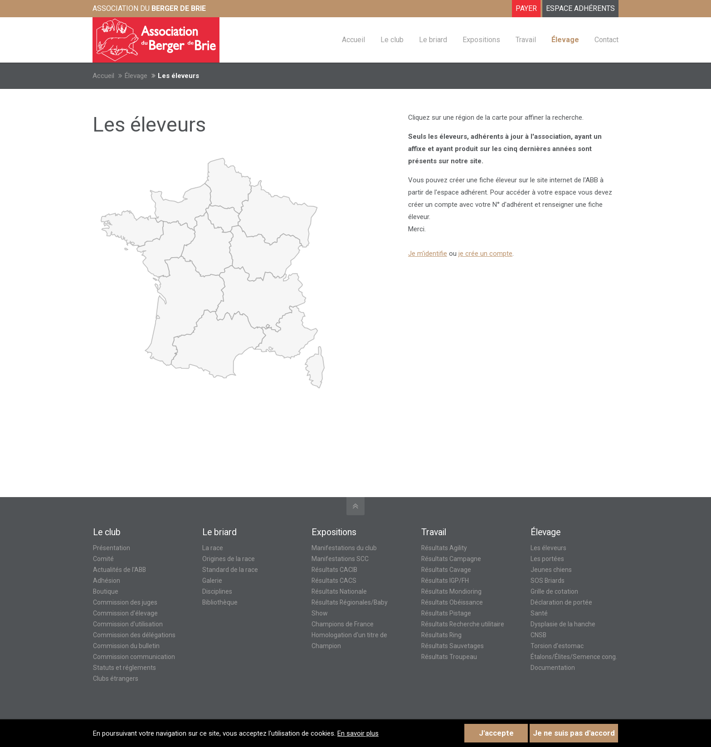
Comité (103, 558)
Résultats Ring (441, 635)
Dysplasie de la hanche (563, 624)
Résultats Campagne (451, 558)
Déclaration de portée (561, 602)
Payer (526, 8)
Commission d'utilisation (128, 624)
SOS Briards (548, 580)
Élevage (136, 76)
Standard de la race (230, 569)
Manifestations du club (344, 548)
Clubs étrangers (115, 678)
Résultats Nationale (339, 591)
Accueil (103, 76)
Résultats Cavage (446, 569)
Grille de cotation (554, 591)
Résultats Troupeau (449, 656)
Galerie (212, 580)
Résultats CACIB (334, 569)
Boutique (105, 591)
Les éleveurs (548, 548)
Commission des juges (125, 602)
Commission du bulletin (126, 645)
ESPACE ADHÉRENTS (580, 8)
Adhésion (106, 580)
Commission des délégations (134, 635)
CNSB (538, 635)
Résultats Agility (444, 548)
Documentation (553, 667)
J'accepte (496, 733)
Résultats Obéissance (452, 602)
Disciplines (217, 591)
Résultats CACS (334, 580)
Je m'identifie (427, 253)
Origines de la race (228, 558)
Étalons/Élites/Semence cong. (574, 656)
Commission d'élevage (125, 613)
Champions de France (343, 624)
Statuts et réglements (124, 667)
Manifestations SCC (340, 558)
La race (212, 548)
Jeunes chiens (551, 569)
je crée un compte (485, 253)
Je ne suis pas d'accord (574, 733)
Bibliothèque (220, 602)
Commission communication (134, 656)
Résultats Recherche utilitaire (462, 624)
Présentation (111, 548)
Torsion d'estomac (557, 645)
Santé (539, 613)
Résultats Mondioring (451, 591)
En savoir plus (358, 733)
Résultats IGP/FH (445, 580)
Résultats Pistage (446, 613)
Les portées (547, 558)
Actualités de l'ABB (119, 569)
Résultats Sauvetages (452, 645)
